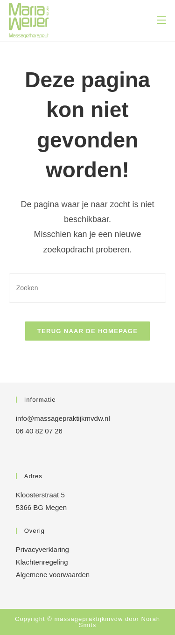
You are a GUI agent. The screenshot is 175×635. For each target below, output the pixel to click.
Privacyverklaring (42, 549)
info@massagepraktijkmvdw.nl (63, 418)
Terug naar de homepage (87, 331)
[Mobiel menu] (161, 20)
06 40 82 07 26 (39, 431)
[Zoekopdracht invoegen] (88, 288)
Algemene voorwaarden (53, 575)
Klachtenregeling (42, 562)
